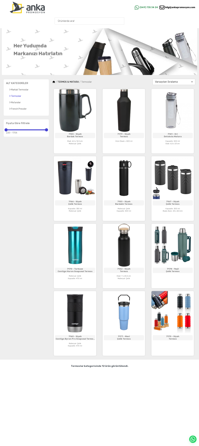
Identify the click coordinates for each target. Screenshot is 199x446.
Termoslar (15, 96)
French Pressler (18, 109)
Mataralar (15, 102)
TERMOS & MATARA (68, 81)
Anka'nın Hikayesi (178, 20)
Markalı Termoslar (18, 89)
